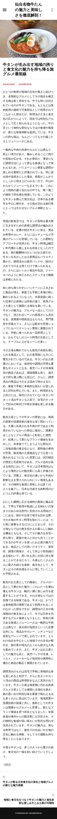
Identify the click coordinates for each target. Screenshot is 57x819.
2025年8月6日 (25, 84)
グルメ (7, 765)
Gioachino (9, 84)
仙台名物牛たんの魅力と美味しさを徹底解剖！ (28, 9)
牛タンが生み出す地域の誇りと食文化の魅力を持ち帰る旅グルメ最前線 (28, 69)
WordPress (35, 813)
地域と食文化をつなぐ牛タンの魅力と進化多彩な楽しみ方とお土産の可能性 (29, 801)
